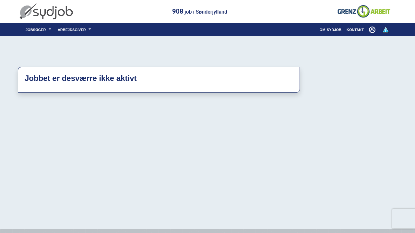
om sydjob (330, 29)
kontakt (355, 29)
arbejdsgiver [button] (72, 29)
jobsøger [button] (36, 29)
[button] (372, 29)
